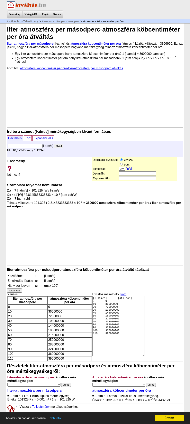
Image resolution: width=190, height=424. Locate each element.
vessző (126, 160)
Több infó (54, 418)
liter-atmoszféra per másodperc (61, 21)
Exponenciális (43, 138)
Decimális (15, 138)
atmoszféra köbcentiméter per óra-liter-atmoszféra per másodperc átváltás (71, 68)
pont (124, 164)
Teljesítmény (31, 21)
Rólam (57, 14)
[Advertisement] (95, 98)
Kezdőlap (15, 14)
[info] (129, 168)
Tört (27, 138)
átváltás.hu (13, 21)
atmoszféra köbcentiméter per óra (95, 43)
